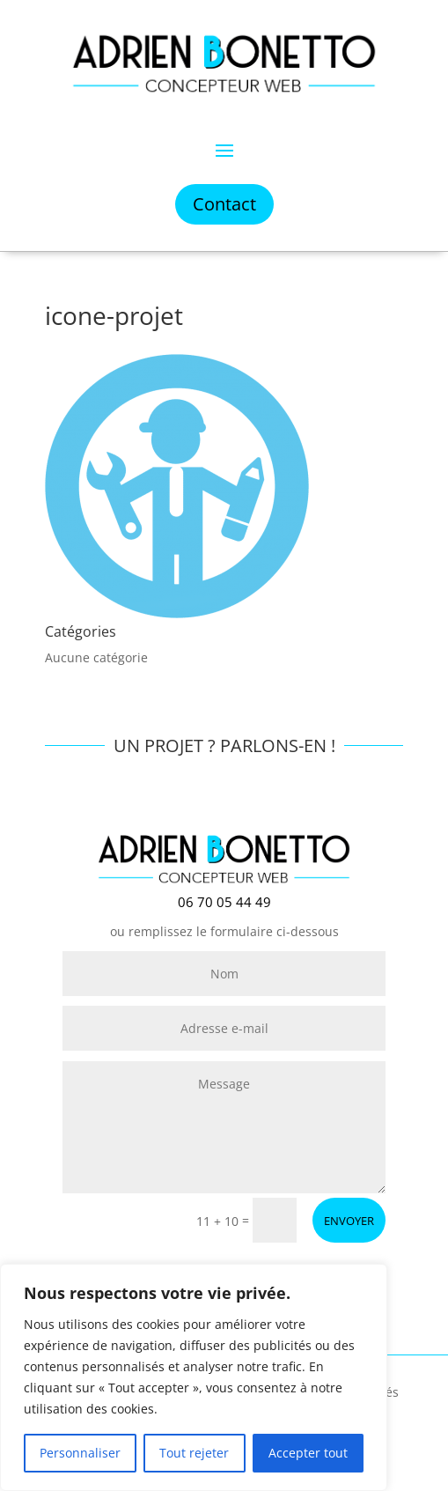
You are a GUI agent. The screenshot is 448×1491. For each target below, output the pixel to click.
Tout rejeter (194, 1452)
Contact (224, 204)
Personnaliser (80, 1452)
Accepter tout (308, 1452)
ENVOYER (349, 1221)
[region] (193, 1377)
